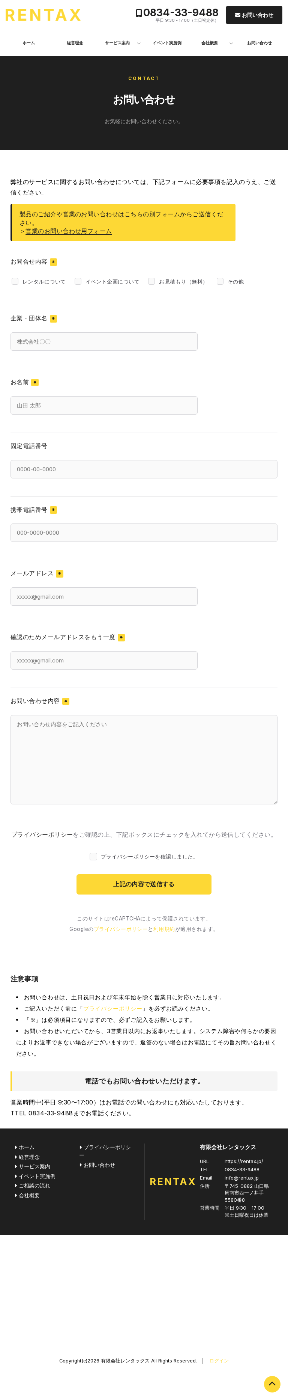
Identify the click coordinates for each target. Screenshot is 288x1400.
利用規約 (164, 929)
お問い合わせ (257, 15)
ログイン (219, 1361)
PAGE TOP (272, 1384)
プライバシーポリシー (42, 834)
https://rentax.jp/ (244, 1161)
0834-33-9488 (181, 13)
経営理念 (75, 42)
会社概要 (209, 42)
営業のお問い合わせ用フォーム (69, 231)
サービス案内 (117, 42)
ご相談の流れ (34, 1186)
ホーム (28, 42)
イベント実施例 (167, 42)
